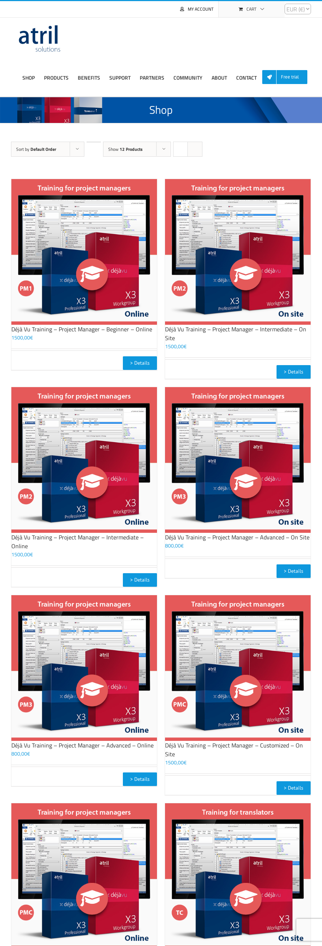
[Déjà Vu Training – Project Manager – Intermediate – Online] (84, 460)
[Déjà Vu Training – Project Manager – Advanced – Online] (84, 668)
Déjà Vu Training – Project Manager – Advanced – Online (82, 745)
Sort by (36, 149)
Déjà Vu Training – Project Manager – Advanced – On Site (237, 537)
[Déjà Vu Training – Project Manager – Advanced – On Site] (238, 460)
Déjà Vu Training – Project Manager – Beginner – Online (81, 329)
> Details (140, 363)
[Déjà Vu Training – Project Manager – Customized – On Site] (238, 668)
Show (125, 149)
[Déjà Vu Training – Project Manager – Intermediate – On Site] (238, 252)
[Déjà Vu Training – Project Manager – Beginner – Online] (84, 252)
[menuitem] (287, 77)
